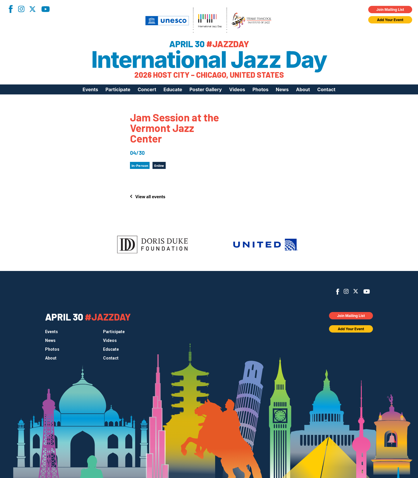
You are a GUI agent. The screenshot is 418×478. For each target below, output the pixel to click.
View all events (150, 196)
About (303, 89)
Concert (147, 89)
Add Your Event (390, 20)
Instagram (21, 9)
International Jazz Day (209, 59)
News (282, 89)
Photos (260, 89)
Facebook (10, 9)
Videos (237, 89)
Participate (117, 89)
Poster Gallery (205, 89)
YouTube (45, 9)
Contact (326, 89)
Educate (173, 89)
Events (90, 89)
